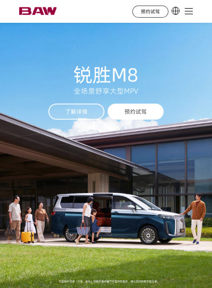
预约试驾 (135, 112)
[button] (189, 11)
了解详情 (76, 112)
